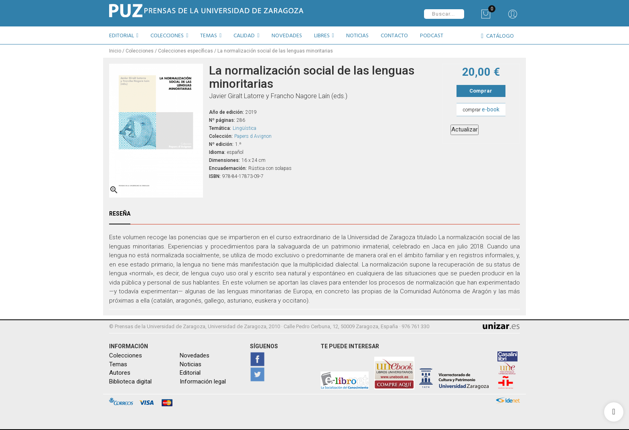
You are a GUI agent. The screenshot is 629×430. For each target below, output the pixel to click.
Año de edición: (226, 112)
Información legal (203, 381)
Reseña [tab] (119, 213)
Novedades (194, 355)
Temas (118, 364)
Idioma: (217, 152)
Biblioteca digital (130, 381)
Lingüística (244, 128)
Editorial (190, 372)
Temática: (220, 128)
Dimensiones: (224, 160)
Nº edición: (221, 144)
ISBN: (215, 176)
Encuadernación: (228, 168)
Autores (119, 372)
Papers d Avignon (253, 136)
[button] (126, 37)
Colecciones (125, 355)
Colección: (221, 136)
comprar (481, 109)
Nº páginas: (222, 120)
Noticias (190, 364)
